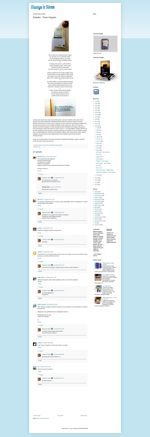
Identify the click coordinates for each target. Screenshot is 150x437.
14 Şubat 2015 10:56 (45, 366)
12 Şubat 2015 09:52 (58, 354)
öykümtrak (97, 209)
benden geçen (98, 195)
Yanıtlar (41, 174)
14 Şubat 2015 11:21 (58, 378)
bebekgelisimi (98, 193)
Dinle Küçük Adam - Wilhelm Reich (105, 170)
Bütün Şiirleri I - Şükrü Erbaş (103, 163)
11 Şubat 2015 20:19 (58, 265)
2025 (96, 103)
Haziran (98, 141)
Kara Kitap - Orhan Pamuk (103, 152)
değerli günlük (98, 199)
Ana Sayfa (60, 415)
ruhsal (96, 215)
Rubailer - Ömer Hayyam (102, 161)
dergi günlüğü (98, 201)
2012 (96, 182)
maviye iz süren (46, 177)
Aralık (98, 127)
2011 (96, 184)
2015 (96, 126)
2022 (96, 110)
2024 (96, 106)
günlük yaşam (98, 205)
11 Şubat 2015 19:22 (52, 304)
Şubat (98, 150)
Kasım (98, 130)
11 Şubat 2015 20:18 (58, 239)
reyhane (40, 343)
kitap (39, 146)
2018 (96, 119)
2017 (96, 121)
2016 (96, 123)
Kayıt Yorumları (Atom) (43, 418)
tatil (95, 223)
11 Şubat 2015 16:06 (47, 252)
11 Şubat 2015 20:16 (58, 177)
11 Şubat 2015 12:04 (49, 199)
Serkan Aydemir (42, 304)
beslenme (97, 197)
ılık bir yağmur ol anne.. (108, 274)
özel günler (97, 213)
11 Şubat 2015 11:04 (51, 156)
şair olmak (98, 165)
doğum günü (98, 203)
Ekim (97, 132)
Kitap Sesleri (41, 277)
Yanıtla (39, 171)
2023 (96, 108)
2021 (96, 112)
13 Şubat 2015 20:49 (55, 187)
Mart (97, 148)
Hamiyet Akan (41, 156)
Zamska (40, 252)
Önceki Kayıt (83, 415)
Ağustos (98, 136)
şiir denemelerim (99, 221)
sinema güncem (99, 217)
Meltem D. (40, 199)
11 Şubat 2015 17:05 (50, 277)
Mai (38, 366)
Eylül (97, 134)
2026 (96, 101)
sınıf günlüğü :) (100, 159)
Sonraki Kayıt (36, 415)
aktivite (96, 191)
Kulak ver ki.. (99, 168)
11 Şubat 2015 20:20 (58, 329)
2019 (96, 117)
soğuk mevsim (99, 156)
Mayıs (98, 143)
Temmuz (98, 139)
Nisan (98, 145)
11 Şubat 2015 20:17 (58, 212)
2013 (96, 180)
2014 (96, 178)
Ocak (97, 175)
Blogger (71, 428)
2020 (96, 114)
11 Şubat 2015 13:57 (47, 228)
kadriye (40, 228)
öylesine (97, 211)
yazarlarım (97, 224)
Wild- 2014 (98, 154)
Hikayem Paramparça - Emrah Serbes (105, 172)
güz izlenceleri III (106, 286)
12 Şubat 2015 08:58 (47, 343)
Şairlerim (97, 219)
